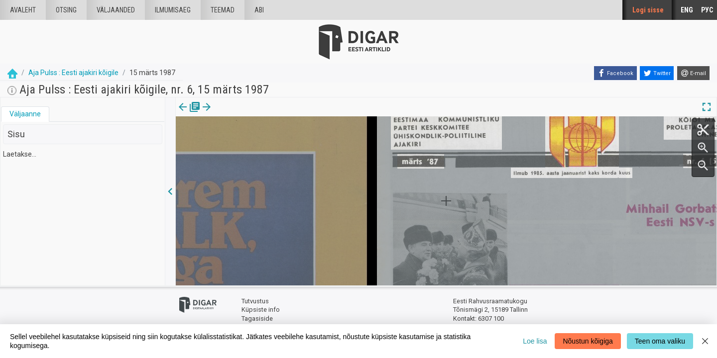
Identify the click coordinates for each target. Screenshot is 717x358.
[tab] (25, 114)
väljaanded (116, 10)
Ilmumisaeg (173, 10)
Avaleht (23, 10)
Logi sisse (648, 10)
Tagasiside (257, 318)
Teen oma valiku (660, 341)
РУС (707, 10)
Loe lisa (535, 341)
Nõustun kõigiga (587, 341)
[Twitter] (657, 73)
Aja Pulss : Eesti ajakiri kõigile (73, 73)
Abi (259, 10)
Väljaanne (25, 114)
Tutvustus (255, 301)
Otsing (66, 10)
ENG (687, 10)
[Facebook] (615, 73)
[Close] (705, 341)
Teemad (223, 10)
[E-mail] (693, 73)
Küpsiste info (260, 309)
